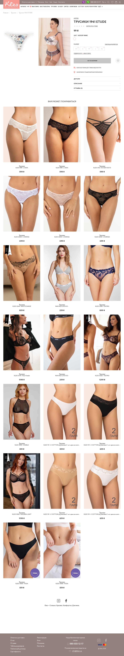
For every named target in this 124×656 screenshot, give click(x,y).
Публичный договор (18, 649)
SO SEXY (60, 7)
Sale (51, 2)
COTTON (81, 7)
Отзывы (13, 643)
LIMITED (66, 7)
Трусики (54, 7)
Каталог (23, 7)
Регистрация (41, 638)
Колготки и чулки (91, 7)
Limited (76, 18)
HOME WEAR (73, 7)
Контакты (61, 2)
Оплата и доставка (28, 2)
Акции (55, 2)
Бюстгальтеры (45, 7)
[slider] (79, 26)
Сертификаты (15, 651)
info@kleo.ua (77, 651)
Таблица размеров (17, 646)
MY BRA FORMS (33, 7)
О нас (12, 640)
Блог (46, 2)
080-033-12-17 (96, 2)
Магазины (41, 2)
